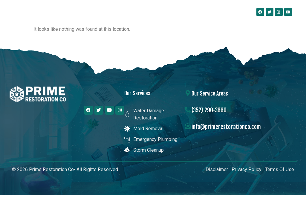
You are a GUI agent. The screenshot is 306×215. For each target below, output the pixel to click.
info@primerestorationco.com (226, 126)
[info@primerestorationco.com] (188, 126)
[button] (229, 12)
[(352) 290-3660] (188, 110)
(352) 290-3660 (209, 110)
